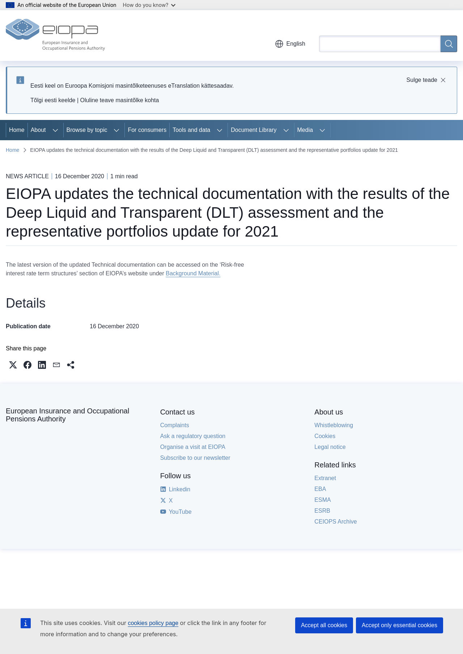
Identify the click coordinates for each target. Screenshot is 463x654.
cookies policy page (153, 623)
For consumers (147, 130)
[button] (13, 365)
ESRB (322, 511)
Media (305, 130)
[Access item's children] (55, 130)
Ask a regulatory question (193, 436)
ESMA (322, 500)
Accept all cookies (324, 625)
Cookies (324, 436)
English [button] (290, 43)
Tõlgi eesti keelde (53, 100)
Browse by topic (87, 130)
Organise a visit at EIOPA (192, 447)
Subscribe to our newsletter (195, 458)
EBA (320, 489)
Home (17, 130)
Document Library (253, 130)
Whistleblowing (333, 425)
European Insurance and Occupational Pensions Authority (67, 415)
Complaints (174, 425)
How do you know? (149, 5)
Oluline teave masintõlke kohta (119, 100)
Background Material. (193, 273)
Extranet (325, 478)
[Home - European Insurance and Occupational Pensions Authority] (55, 35)
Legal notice (329, 447)
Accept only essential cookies (399, 625)
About (38, 130)
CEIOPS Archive (335, 521)
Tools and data (191, 130)
